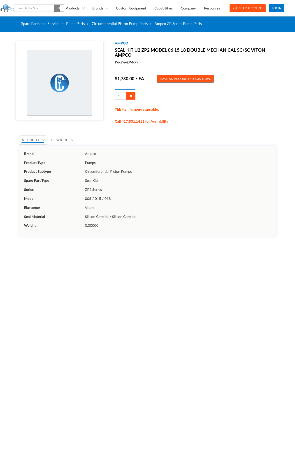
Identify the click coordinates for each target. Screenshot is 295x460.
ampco (121, 43)
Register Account (247, 8)
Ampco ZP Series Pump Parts (178, 23)
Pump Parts (75, 23)
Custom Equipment (131, 8)
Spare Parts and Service (40, 23)
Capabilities (163, 8)
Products (73, 8)
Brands (97, 8)
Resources (212, 8)
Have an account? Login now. (185, 79)
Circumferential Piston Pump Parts (120, 23)
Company (188, 8)
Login (277, 8)
